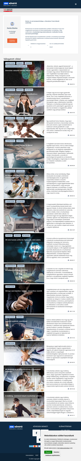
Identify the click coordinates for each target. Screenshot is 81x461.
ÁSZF (36, 455)
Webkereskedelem (10, 265)
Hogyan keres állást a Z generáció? (17, 206)
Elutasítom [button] (56, 452)
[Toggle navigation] (76, 4)
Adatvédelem (30, 455)
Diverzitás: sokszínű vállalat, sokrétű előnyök (21, 70)
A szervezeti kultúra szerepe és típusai (18, 145)
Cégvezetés (28, 63)
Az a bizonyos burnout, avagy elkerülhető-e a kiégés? (21, 95)
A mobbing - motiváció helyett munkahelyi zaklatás (23, 396)
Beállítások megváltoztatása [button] (53, 455)
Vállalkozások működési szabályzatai (16, 66)
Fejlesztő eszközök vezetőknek (16, 321)
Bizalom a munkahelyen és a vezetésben (19, 122)
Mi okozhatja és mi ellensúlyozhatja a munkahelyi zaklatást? (23, 370)
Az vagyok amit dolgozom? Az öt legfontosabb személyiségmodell (21, 176)
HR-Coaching (28, 89)
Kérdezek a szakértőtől (12, 40)
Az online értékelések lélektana (16, 270)
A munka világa (10, 63)
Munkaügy (20, 63)
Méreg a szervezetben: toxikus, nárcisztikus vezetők (23, 291)
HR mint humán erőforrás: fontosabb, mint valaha (23, 240)
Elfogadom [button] (48, 452)
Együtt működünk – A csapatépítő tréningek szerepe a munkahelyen (23, 349)
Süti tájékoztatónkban (63, 448)
